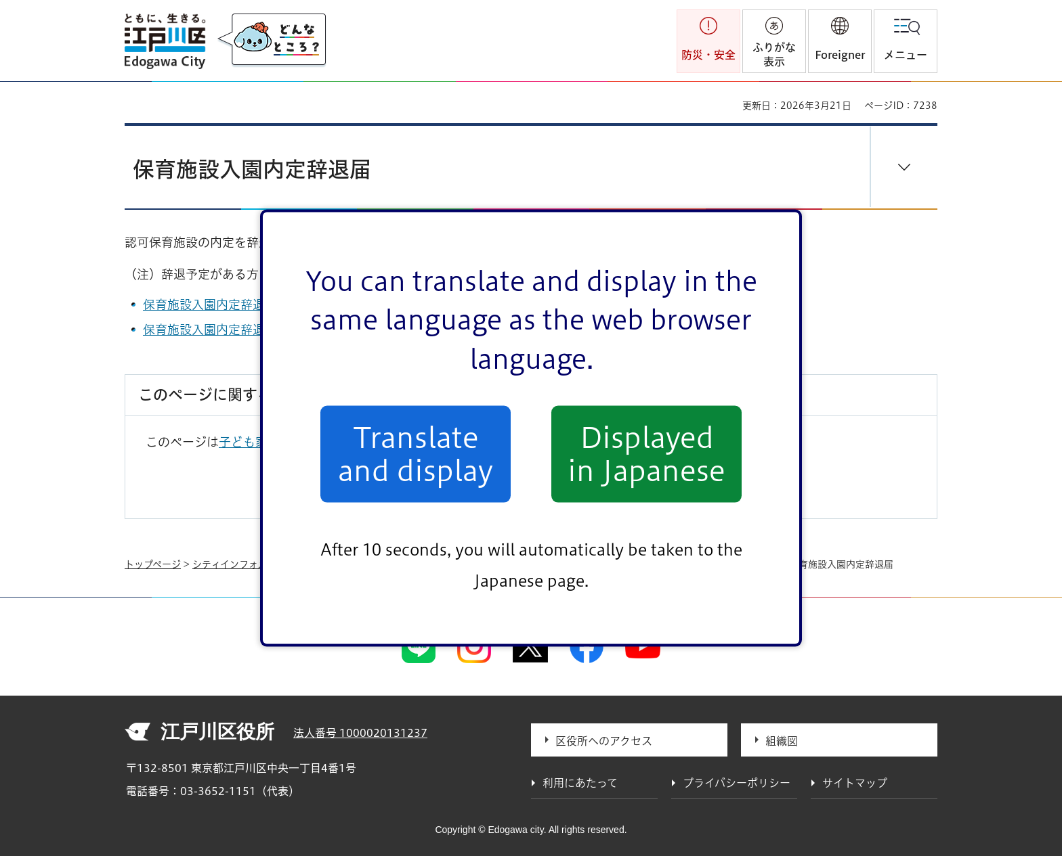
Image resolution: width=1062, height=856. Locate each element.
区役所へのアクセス (603, 741)
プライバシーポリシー (736, 783)
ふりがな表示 (774, 54)
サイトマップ (854, 783)
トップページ (153, 564)
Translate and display (415, 454)
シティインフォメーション (248, 564)
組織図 (781, 741)
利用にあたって (580, 783)
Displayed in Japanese (646, 454)
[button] (840, 41)
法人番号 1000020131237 (360, 732)
